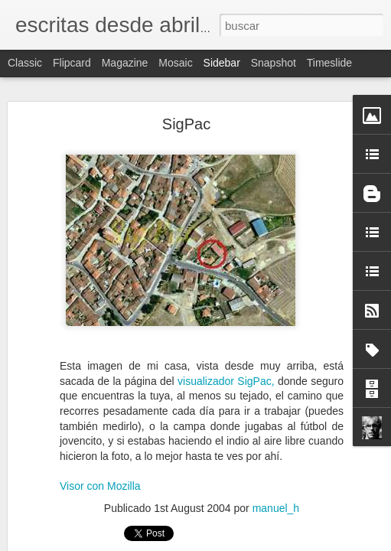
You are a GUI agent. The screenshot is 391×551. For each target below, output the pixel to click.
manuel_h (276, 508)
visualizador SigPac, (226, 381)
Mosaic (175, 63)
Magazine (125, 63)
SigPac (186, 124)
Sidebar (222, 63)
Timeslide (329, 63)
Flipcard (72, 63)
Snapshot (273, 63)
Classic (25, 63)
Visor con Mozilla (100, 486)
